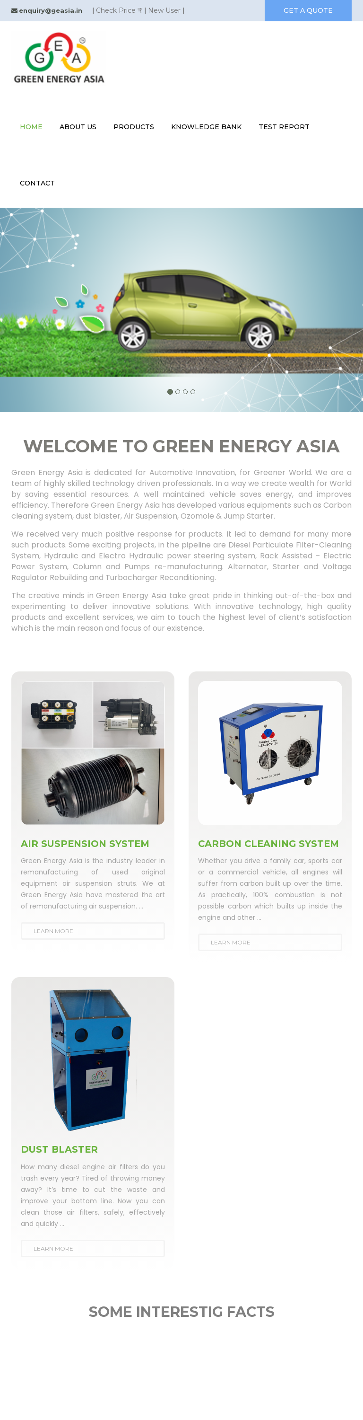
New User (164, 10)
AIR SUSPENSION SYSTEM (87, 843)
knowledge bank (206, 127)
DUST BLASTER (60, 1160)
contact (37, 183)
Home (31, 127)
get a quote (308, 10)
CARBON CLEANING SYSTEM (249, 848)
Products (133, 127)
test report (284, 127)
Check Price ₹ (119, 10)
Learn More (53, 931)
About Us (78, 127)
